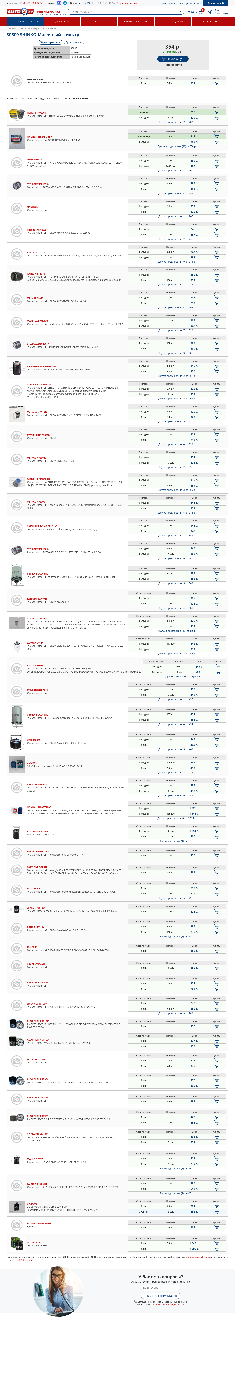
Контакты (210, 21)
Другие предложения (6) (177, 512)
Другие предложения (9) (177, 261)
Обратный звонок (127, 3)
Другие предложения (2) (177, 216)
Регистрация (221, 13)
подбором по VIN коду (197, 1256)
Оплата (99, 21)
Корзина (192, 11)
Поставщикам (173, 21)
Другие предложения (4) (177, 193)
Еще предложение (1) (177, 841)
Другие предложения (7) (177, 121)
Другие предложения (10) (177, 630)
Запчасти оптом (136, 21)
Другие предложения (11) (185, 676)
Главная (11, 28)
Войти (217, 10)
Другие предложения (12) (177, 146)
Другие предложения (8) (177, 398)
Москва (13, 3)
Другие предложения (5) (177, 421)
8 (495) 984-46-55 (33, 3)
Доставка (62, 21)
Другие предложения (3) (177, 170)
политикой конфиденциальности (168, 1304)
